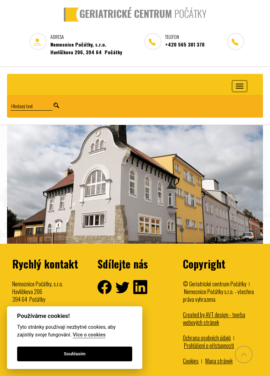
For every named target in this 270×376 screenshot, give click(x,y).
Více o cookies (89, 335)
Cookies (191, 361)
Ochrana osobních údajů (207, 338)
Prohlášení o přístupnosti (209, 345)
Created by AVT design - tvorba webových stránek (214, 319)
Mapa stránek (219, 361)
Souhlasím (75, 353)
